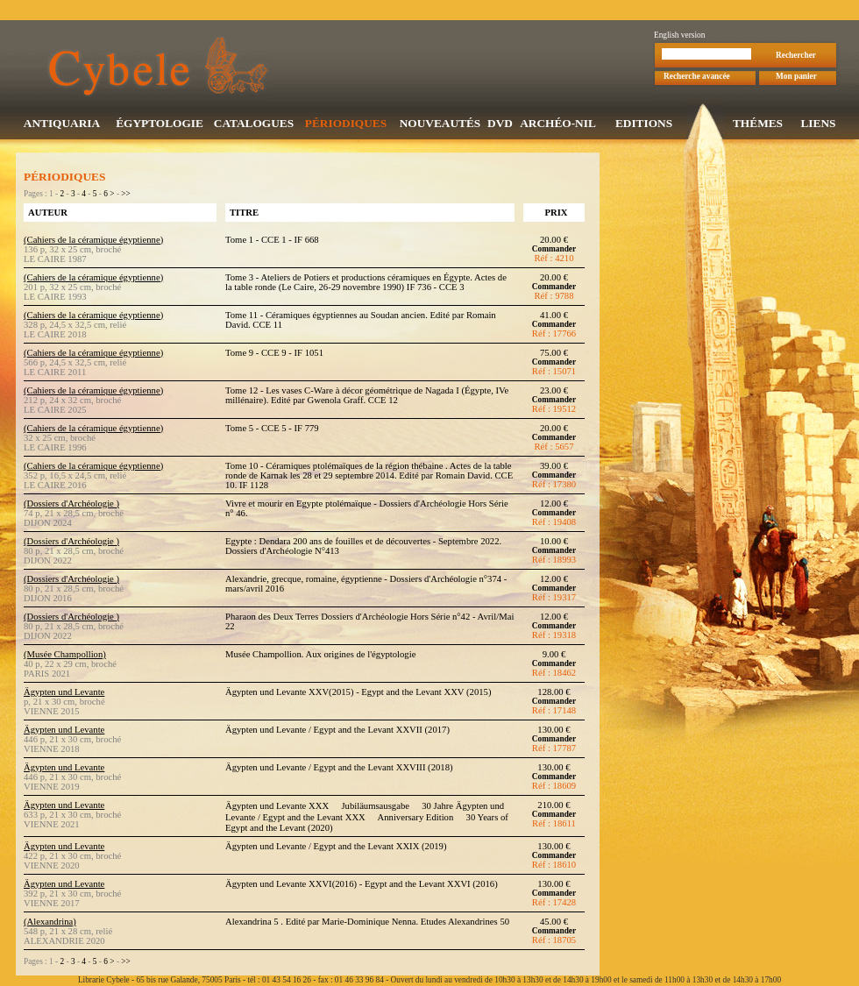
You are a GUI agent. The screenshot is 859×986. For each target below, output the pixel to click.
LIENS (817, 124)
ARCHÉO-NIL (558, 124)
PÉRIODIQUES (346, 124)
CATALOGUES (254, 124)
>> (126, 195)
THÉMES (758, 124)
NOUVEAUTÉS (440, 124)
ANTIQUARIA (62, 124)
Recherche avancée (697, 78)
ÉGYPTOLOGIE (159, 124)
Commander (554, 250)
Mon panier (796, 78)
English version (679, 36)
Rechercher (796, 57)
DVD (500, 124)
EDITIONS (643, 124)
